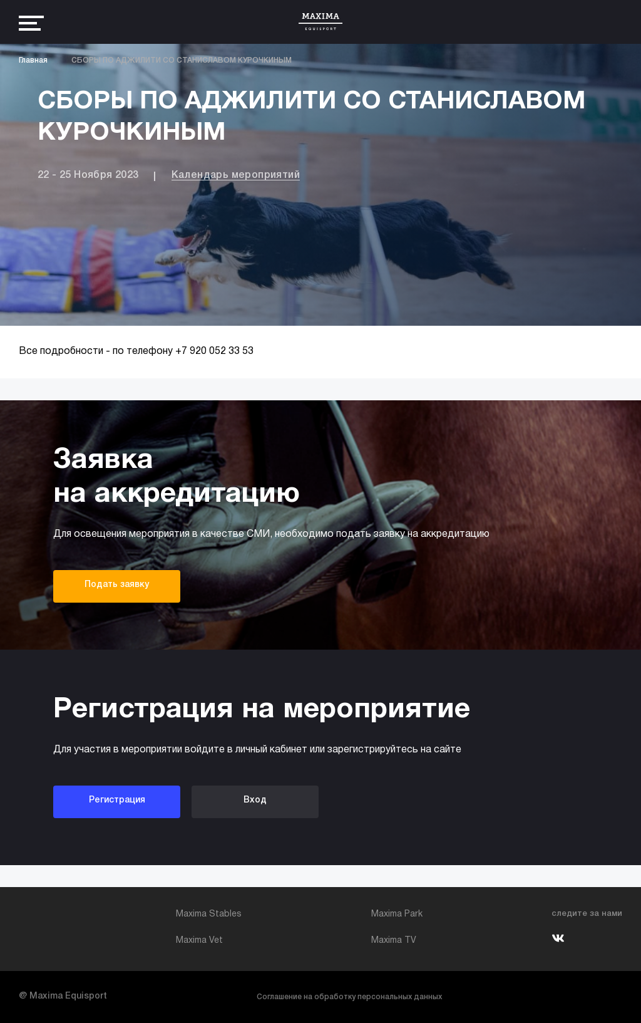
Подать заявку (117, 585)
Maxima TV (393, 941)
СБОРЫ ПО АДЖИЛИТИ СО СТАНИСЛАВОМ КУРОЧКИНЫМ (181, 60)
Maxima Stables (209, 914)
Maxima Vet (199, 941)
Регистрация (117, 800)
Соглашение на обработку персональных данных (349, 997)
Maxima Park (397, 914)
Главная (33, 60)
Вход (255, 800)
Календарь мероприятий (236, 175)
